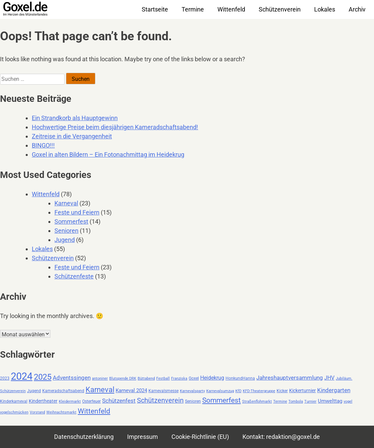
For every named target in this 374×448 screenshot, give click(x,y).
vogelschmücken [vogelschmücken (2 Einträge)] (14, 412)
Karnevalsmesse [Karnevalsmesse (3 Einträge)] (163, 390)
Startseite (155, 9)
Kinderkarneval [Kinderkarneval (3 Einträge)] (13, 401)
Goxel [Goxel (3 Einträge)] (194, 378)
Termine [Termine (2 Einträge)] (280, 401)
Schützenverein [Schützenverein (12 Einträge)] (160, 400)
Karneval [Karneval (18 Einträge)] (100, 389)
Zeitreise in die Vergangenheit (72, 136)
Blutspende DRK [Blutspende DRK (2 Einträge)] (122, 378)
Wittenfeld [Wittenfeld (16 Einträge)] (94, 411)
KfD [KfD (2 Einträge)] (238, 391)
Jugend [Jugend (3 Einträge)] (34, 390)
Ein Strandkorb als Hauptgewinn (75, 117)
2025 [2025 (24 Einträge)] (42, 377)
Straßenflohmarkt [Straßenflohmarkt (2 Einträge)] (257, 401)
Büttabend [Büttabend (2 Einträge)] (146, 378)
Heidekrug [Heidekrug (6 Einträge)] (212, 378)
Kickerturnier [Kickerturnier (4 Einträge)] (302, 390)
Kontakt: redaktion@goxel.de (281, 436)
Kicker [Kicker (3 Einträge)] (282, 390)
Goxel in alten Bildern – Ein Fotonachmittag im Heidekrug (108, 154)
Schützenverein (280, 9)
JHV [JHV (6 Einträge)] (329, 378)
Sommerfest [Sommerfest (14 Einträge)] (221, 400)
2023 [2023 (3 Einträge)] (4, 378)
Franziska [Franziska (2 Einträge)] (179, 378)
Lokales (324, 9)
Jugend (64, 239)
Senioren (66, 230)
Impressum (142, 436)
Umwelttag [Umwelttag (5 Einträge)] (330, 401)
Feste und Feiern (76, 212)
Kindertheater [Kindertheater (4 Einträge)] (43, 401)
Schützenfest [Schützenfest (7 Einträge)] (119, 401)
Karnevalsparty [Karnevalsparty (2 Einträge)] (192, 391)
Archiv (357, 9)
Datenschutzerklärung (84, 436)
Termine (193, 9)
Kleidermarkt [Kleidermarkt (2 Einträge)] (70, 401)
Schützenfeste (74, 276)
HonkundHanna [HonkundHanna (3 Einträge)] (240, 378)
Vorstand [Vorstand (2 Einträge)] (37, 412)
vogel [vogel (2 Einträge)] (348, 401)
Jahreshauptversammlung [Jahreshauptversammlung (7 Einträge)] (289, 378)
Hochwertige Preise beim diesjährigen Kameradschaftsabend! (115, 127)
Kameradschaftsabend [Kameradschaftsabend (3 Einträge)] (63, 390)
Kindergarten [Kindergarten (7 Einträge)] (333, 390)
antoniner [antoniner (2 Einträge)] (100, 378)
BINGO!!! (43, 145)
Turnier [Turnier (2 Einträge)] (310, 401)
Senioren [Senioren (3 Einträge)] (193, 401)
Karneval (66, 203)
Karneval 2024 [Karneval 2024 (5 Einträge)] (131, 390)
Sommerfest (71, 221)
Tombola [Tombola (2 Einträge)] (295, 401)
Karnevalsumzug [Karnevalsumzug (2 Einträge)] (220, 391)
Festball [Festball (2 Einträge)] (163, 378)
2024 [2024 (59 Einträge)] (21, 376)
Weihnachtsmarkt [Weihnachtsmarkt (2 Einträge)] (61, 412)
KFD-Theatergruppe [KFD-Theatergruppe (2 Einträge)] (259, 391)
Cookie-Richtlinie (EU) (200, 436)
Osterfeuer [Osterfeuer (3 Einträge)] (91, 401)
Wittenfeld (231, 9)
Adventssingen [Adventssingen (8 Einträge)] (72, 377)
